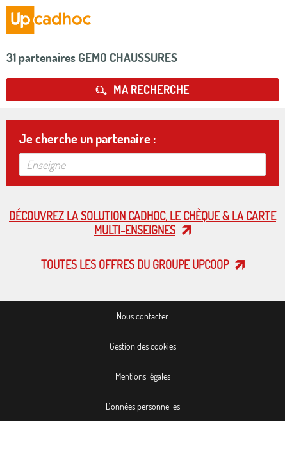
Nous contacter (142, 316)
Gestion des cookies (143, 346)
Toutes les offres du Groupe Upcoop (135, 264)
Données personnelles (143, 406)
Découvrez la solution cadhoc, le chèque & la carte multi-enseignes (142, 223)
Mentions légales (142, 376)
